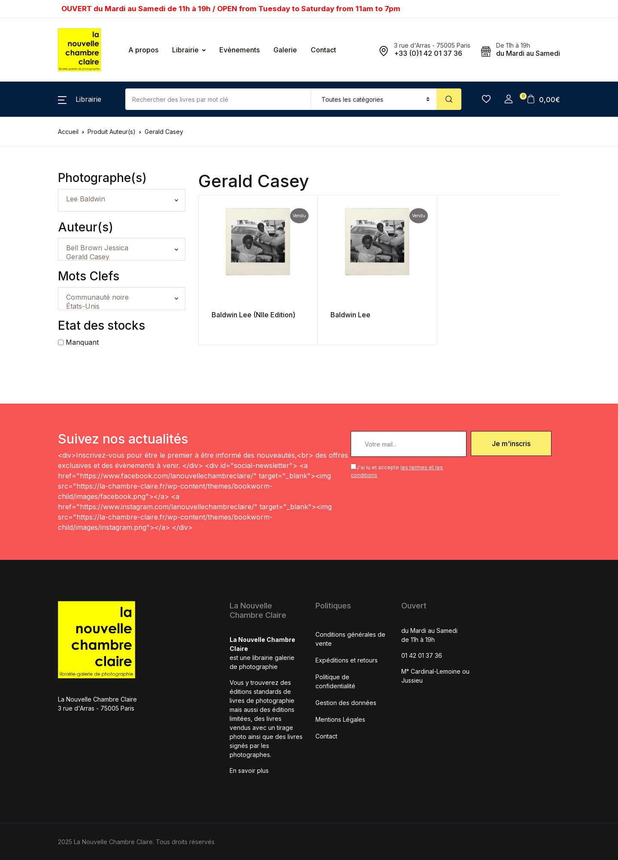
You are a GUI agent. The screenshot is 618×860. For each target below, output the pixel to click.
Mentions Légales (340, 719)
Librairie (185, 50)
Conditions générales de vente (350, 639)
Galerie (285, 50)
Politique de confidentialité (335, 681)
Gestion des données (345, 702)
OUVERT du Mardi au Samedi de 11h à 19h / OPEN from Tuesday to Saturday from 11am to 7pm (230, 8)
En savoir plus (249, 770)
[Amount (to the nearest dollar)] (218, 99)
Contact (323, 50)
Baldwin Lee (322, 314)
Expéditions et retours (346, 660)
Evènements (239, 50)
